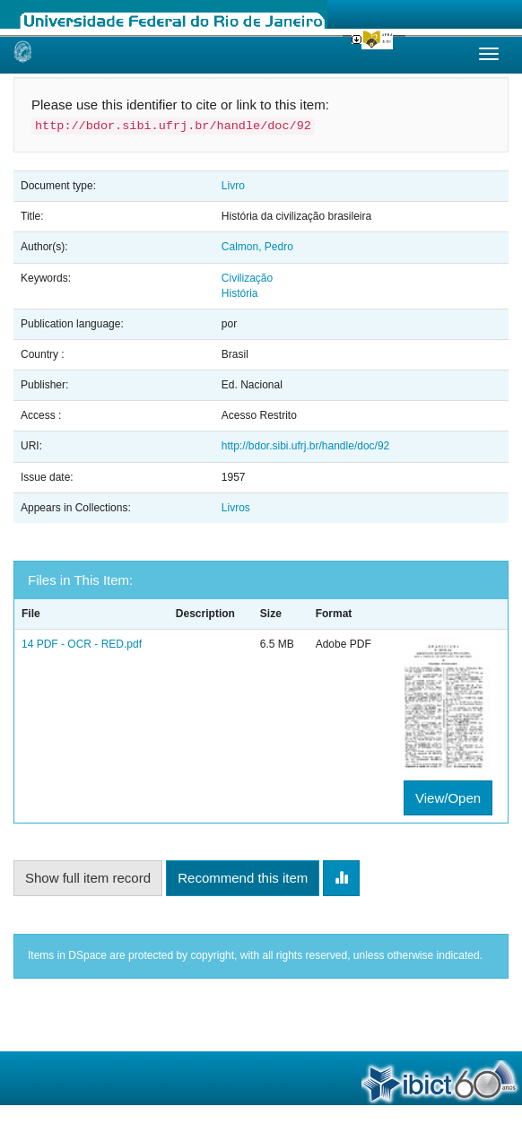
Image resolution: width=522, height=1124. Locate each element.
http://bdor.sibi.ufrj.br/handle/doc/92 (305, 446)
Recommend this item (243, 877)
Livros (236, 507)
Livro (233, 185)
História (240, 293)
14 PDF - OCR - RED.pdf (82, 644)
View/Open (448, 798)
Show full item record (88, 877)
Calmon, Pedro (257, 246)
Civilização (247, 278)
